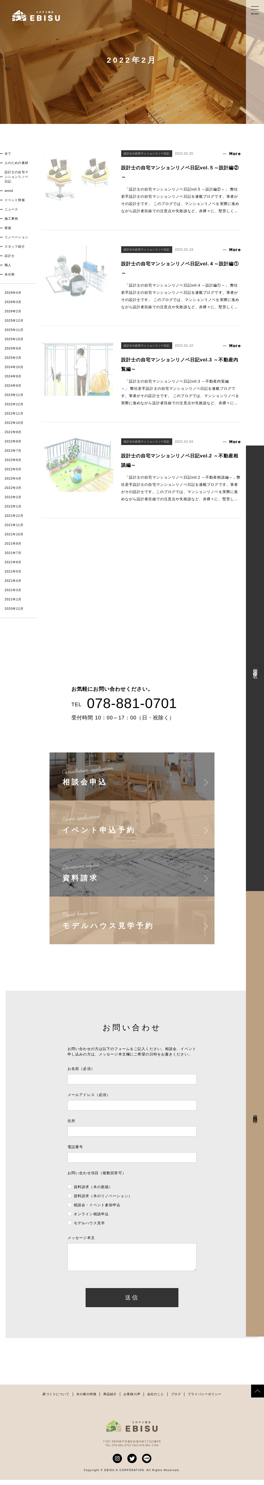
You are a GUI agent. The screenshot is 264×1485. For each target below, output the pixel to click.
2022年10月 (14, 423)
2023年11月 (14, 395)
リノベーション (16, 237)
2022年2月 (13, 497)
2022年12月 (14, 404)
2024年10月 (14, 367)
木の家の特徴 (86, 1399)
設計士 (10, 256)
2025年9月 (13, 348)
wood (9, 191)
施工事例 (11, 218)
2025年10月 (14, 339)
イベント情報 (15, 200)
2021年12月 (14, 516)
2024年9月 (13, 376)
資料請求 (255, 1114)
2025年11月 (14, 330)
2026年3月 (13, 302)
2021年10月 (14, 534)
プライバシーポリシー (204, 1399)
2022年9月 (13, 432)
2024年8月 (13, 385)
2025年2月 (13, 358)
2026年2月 (13, 311)
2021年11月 (14, 525)
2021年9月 (13, 543)
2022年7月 (13, 450)
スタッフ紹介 (15, 246)
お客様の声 (132, 1399)
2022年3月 (13, 488)
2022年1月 (13, 506)
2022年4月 (13, 478)
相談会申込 (255, 668)
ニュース (11, 209)
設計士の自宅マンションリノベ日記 (16, 176)
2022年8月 (13, 441)
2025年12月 (14, 320)
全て (8, 153)
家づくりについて (56, 1399)
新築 (8, 228)
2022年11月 (14, 413)
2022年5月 (13, 469)
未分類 (10, 274)
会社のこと (155, 1399)
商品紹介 (110, 1399)
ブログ (176, 1399)
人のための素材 (16, 163)
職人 (8, 265)
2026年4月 (13, 293)
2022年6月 (13, 460)
